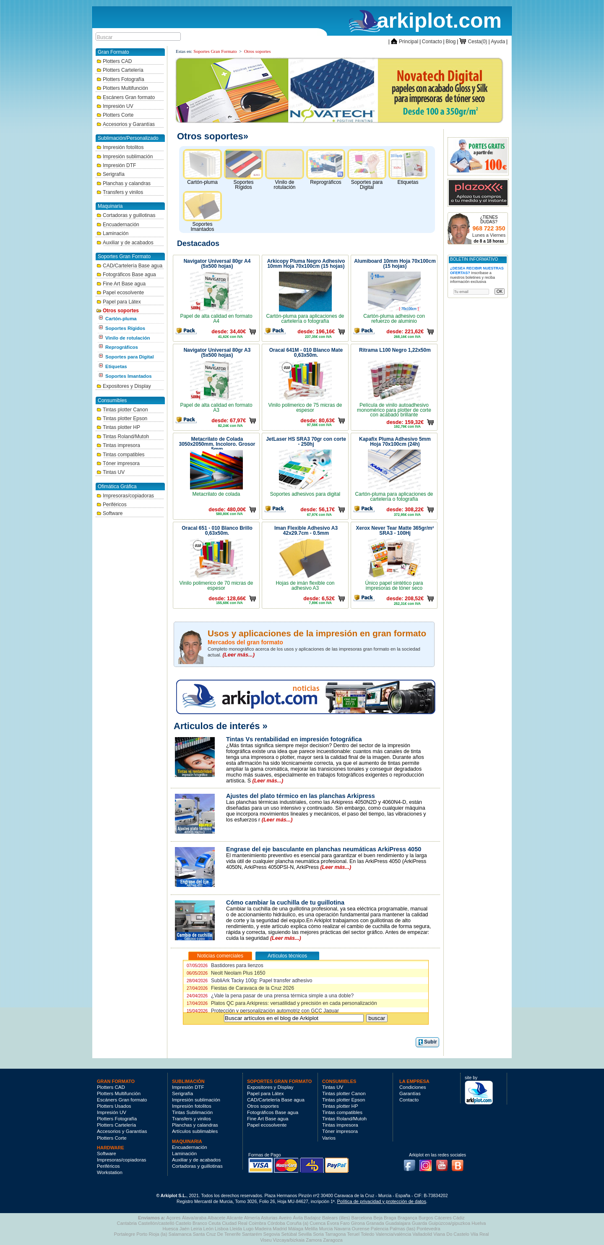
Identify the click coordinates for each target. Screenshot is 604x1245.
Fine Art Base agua (121, 284)
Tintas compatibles (120, 455)
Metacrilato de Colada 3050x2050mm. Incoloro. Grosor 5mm (217, 443)
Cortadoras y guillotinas (125, 215)
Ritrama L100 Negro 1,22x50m (395, 350)
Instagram (427, 1162)
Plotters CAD (114, 61)
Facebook (411, 1162)
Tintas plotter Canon (122, 410)
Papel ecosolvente (120, 293)
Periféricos (111, 504)
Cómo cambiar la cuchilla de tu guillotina (285, 902)
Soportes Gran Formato (215, 51)
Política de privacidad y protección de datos (381, 1201)
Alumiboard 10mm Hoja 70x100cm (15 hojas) (395, 263)
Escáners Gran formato (125, 97)
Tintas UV (110, 472)
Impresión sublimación (124, 157)
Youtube (444, 1162)
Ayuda (498, 41)
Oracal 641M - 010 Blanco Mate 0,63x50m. (306, 352)
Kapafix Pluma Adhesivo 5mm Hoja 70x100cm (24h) (395, 441)
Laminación (112, 233)
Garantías (410, 1093)
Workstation (109, 1172)
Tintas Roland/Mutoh (122, 436)
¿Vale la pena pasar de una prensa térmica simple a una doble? (270, 996)
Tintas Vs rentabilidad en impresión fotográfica (294, 739)
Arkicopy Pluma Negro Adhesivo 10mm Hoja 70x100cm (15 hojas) (306, 263)
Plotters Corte (114, 115)
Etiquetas (116, 366)
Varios (329, 1137)
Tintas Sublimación (192, 1112)
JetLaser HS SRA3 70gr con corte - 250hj (306, 441)
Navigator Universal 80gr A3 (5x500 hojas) (217, 352)
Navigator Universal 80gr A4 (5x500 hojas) (217, 263)
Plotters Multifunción (122, 88)
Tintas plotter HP (118, 427)
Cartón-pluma (121, 318)
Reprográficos (121, 347)
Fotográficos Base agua (126, 274)
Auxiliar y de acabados (125, 243)
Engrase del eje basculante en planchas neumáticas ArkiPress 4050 (323, 849)
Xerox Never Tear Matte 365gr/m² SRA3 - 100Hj (395, 530)
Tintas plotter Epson (121, 418)
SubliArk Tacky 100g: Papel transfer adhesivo (249, 980)
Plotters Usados (114, 1106)
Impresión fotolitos (119, 147)
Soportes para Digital (129, 356)
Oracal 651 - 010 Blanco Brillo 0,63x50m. (217, 530)
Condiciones (412, 1087)
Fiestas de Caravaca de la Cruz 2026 (240, 988)
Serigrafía (110, 174)
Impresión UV (114, 106)
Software (109, 513)
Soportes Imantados (128, 376)
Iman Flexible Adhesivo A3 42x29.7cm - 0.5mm (306, 530)
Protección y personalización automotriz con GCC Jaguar (263, 1011)
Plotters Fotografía (120, 79)
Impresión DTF (116, 165)
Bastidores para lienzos (225, 965)
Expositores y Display (123, 386)
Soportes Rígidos (125, 328)
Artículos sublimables (195, 1131)
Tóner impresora (118, 463)
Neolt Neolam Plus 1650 (226, 973)
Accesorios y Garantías (125, 124)
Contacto (432, 41)
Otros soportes (117, 311)
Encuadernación (117, 225)
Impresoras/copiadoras (125, 496)
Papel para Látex (118, 302)
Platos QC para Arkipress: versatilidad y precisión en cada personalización (282, 1003)
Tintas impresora (118, 445)
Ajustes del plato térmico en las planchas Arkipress (300, 796)
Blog (451, 41)
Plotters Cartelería (119, 70)
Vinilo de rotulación (127, 337)
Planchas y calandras (123, 183)
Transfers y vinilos (119, 192)
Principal (404, 41)
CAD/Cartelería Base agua (129, 266)
